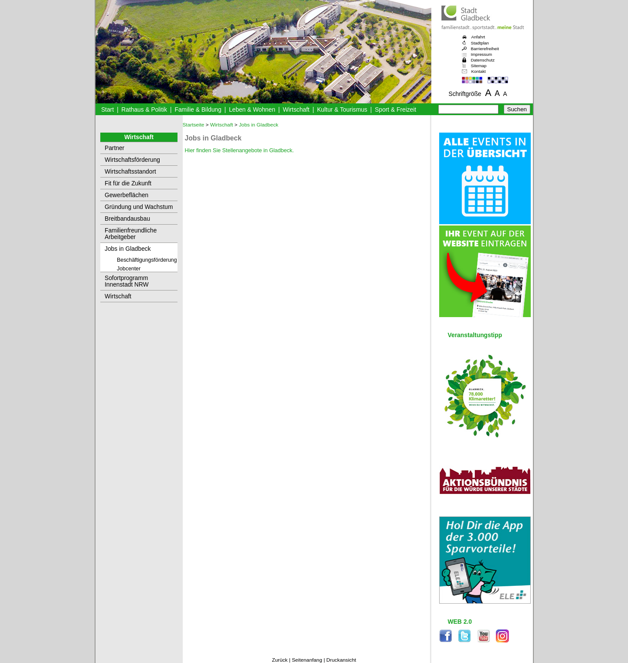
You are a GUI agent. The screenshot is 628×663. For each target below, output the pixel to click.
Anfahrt (478, 36)
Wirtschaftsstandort (130, 171)
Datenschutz (483, 60)
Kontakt (478, 71)
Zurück (279, 660)
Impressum (481, 54)
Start (107, 109)
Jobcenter (128, 269)
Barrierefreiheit (485, 48)
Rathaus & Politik (144, 109)
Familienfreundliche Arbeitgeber (131, 233)
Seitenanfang (307, 660)
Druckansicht (341, 660)
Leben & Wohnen (252, 109)
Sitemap (479, 65)
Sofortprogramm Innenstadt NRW (127, 281)
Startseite (194, 125)
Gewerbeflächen (126, 195)
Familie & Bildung (198, 109)
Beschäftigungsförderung (147, 260)
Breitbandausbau (127, 218)
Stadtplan (480, 43)
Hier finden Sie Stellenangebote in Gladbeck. (239, 150)
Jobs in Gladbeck (128, 249)
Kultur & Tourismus (342, 109)
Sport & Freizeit (395, 109)
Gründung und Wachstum (139, 207)
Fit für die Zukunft (128, 183)
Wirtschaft (296, 109)
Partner (114, 148)
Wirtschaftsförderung (132, 160)
